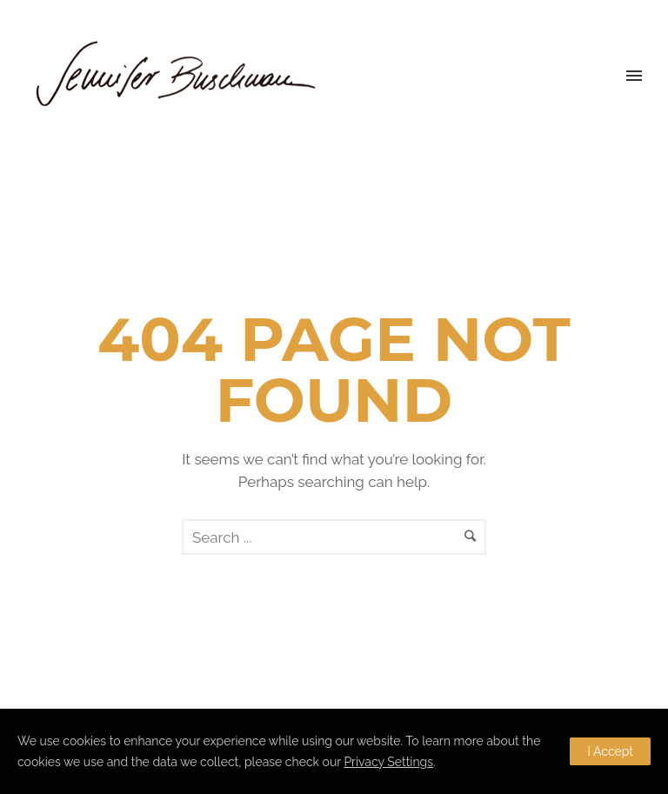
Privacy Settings (388, 762)
